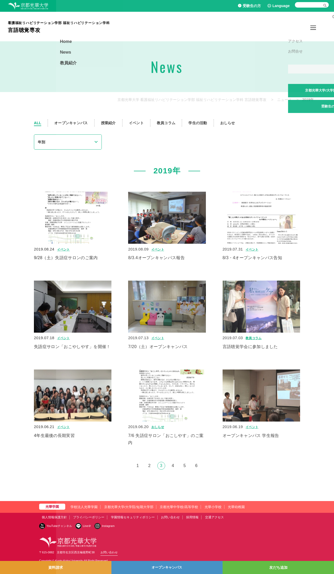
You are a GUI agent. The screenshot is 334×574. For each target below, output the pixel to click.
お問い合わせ (170, 517)
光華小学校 (213, 507)
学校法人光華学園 (84, 507)
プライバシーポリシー (88, 517)
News (300, 26)
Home (284, 26)
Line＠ (87, 525)
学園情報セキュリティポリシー (133, 517)
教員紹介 (318, 26)
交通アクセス (214, 517)
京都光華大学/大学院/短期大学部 (128, 507)
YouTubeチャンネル (59, 525)
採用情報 (192, 517)
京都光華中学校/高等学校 (179, 507)
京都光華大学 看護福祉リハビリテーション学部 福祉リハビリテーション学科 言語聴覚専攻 (192, 100)
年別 (41, 142)
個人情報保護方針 (54, 517)
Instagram (108, 525)
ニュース (284, 100)
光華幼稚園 (236, 507)
